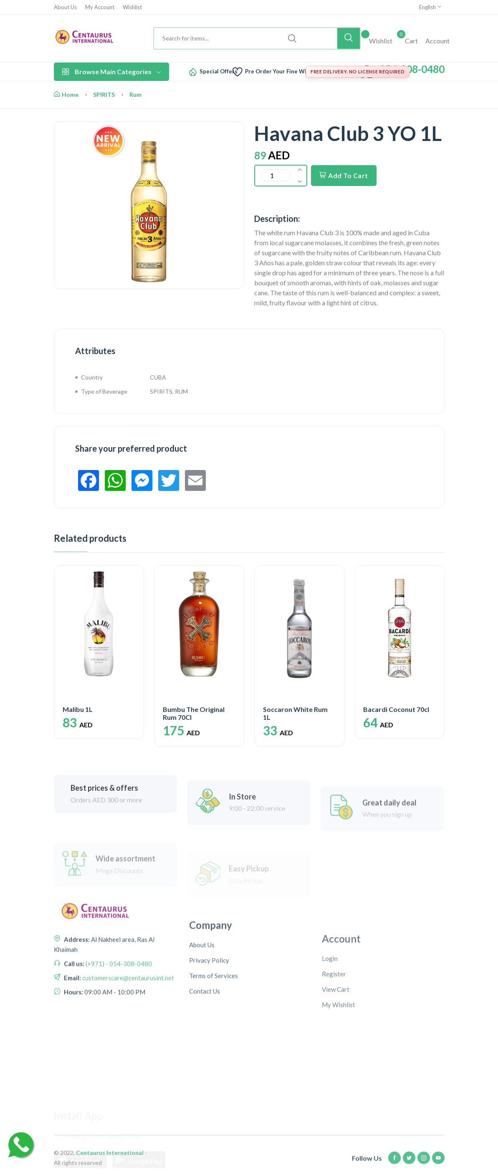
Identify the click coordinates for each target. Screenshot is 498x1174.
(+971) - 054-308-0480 (118, 1002)
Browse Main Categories (111, 71)
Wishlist (132, 7)
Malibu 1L (78, 709)
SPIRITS (104, 94)
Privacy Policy (209, 1015)
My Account (99, 7)
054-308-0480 (412, 69)
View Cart (335, 1048)
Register (334, 1032)
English (430, 7)
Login (330, 1017)
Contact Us (204, 1046)
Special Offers (219, 71)
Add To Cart (343, 175)
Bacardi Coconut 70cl (396, 709)
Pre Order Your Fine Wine (279, 71)
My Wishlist (338, 1063)
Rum (135, 94)
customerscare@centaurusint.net (127, 1017)
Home (66, 94)
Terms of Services (213, 1030)
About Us (65, 7)
